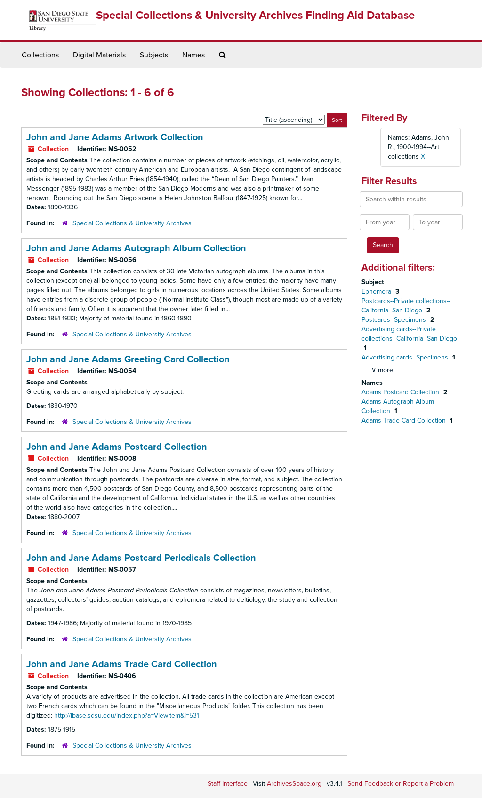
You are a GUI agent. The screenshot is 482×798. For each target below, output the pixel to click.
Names (193, 55)
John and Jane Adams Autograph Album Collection (136, 248)
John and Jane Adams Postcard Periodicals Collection (141, 558)
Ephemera (377, 291)
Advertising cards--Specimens (406, 357)
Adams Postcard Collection (401, 392)
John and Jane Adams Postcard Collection (116, 447)
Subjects (154, 55)
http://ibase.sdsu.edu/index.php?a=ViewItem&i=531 (126, 715)
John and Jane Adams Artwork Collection (114, 137)
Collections (40, 55)
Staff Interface (228, 784)
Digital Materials (99, 55)
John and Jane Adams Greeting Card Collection (128, 359)
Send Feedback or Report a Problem (400, 784)
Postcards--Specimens (395, 320)
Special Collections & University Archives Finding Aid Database (255, 15)
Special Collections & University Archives (132, 223)
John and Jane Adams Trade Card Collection (121, 664)
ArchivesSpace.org (294, 784)
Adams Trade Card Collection (405, 420)
